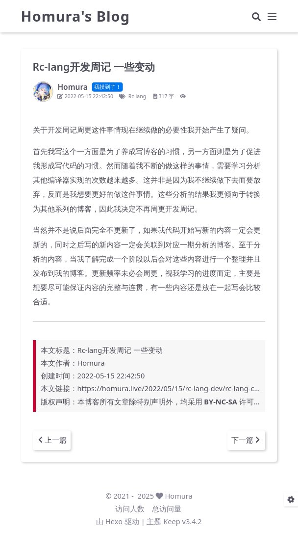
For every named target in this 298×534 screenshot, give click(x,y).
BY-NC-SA (220, 401)
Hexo (114, 521)
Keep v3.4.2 (182, 521)
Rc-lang (137, 96)
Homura (179, 496)
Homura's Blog (75, 17)
